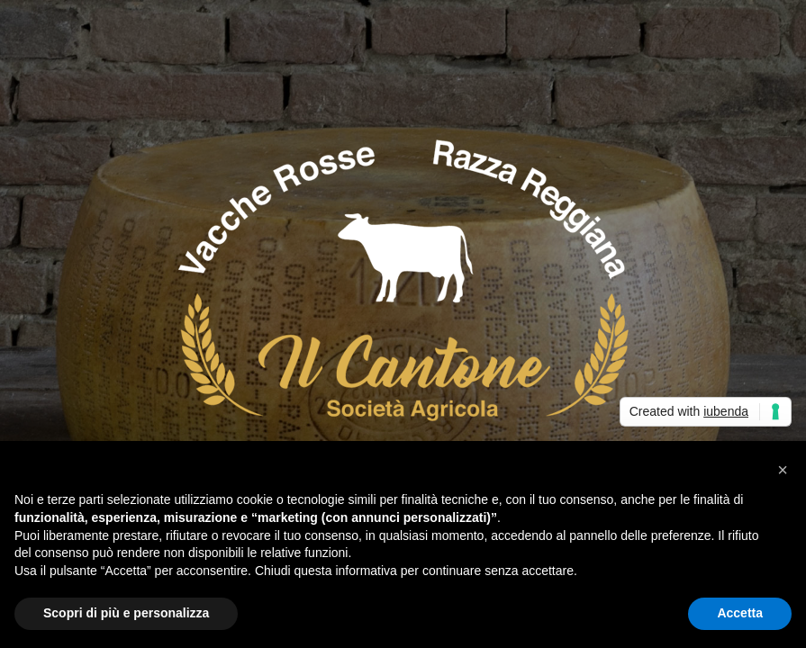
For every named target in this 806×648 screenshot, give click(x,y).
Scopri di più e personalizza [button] (126, 613)
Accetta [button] (740, 613)
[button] (782, 469)
